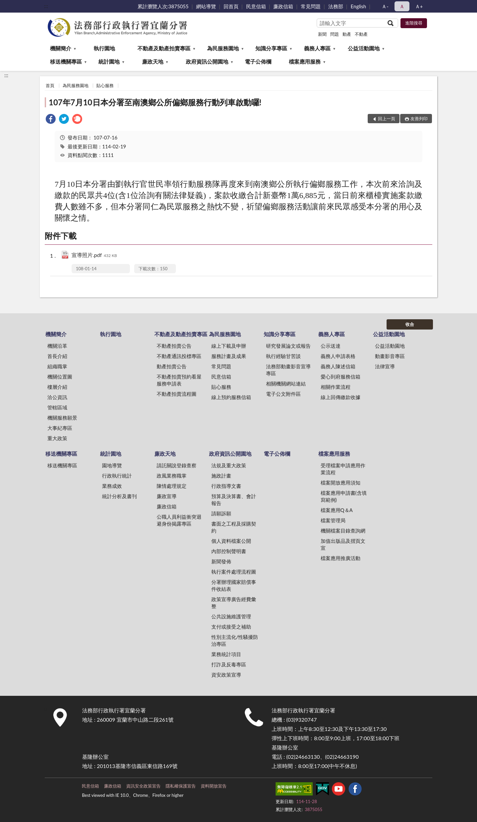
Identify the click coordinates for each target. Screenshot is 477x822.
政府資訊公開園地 (207, 61)
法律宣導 (385, 366)
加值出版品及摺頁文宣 (343, 544)
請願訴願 (221, 513)
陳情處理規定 (171, 486)
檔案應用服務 (305, 61)
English (358, 6)
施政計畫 (221, 476)
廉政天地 (152, 61)
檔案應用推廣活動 (340, 558)
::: (46, 6)
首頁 (50, 85)
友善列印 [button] (419, 118)
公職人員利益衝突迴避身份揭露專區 (179, 520)
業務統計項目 (226, 654)
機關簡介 (60, 48)
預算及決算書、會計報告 (233, 499)
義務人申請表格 (338, 356)
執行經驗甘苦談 (283, 356)
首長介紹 (57, 356)
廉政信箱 (283, 6)
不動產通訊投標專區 (179, 356)
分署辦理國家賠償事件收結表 (233, 585)
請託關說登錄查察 (176, 465)
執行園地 (104, 48)
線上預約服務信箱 (231, 397)
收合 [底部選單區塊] (409, 324)
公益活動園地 (364, 48)
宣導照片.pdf (94, 255)
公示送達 (331, 346)
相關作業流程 (335, 387)
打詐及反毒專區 (228, 664)
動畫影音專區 (390, 356)
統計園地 (109, 61)
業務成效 (112, 486)
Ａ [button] (401, 6)
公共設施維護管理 (231, 616)
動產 (347, 34)
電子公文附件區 (283, 394)
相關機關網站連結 (286, 383)
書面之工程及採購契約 (233, 527)
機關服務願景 (62, 418)
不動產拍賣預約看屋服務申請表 (179, 380)
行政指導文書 (226, 486)
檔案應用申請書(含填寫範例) (344, 496)
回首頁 (231, 6)
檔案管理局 (333, 520)
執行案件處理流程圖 (233, 572)
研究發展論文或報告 (288, 346)
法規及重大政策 (228, 465)
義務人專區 (317, 48)
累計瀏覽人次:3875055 (163, 6)
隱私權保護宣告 (181, 786)
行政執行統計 (117, 476)
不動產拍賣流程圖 (176, 394)
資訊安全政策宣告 (143, 786)
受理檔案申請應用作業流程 (343, 468)
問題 (334, 34)
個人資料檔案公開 (231, 541)
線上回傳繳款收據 (340, 397)
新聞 (322, 34)
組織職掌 (57, 366)
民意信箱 (256, 6)
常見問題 (311, 6)
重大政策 (57, 438)
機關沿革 (57, 346)
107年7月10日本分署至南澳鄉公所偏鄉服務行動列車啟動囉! (155, 102)
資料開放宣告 (214, 786)
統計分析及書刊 (119, 496)
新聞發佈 (221, 561)
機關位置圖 (59, 377)
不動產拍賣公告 (174, 346)
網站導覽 (206, 6)
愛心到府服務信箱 (340, 377)
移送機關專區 (66, 61)
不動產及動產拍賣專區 (163, 48)
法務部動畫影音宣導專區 (288, 369)
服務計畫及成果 (228, 356)
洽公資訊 (57, 397)
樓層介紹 (57, 387)
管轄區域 (57, 407)
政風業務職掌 (171, 476)
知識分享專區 (271, 48)
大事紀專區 (59, 428)
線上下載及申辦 (228, 346)
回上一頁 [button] (386, 118)
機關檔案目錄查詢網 (343, 531)
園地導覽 (112, 465)
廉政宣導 (167, 496)
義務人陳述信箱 (338, 366)
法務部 (335, 6)
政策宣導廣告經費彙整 (233, 602)
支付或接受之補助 (231, 627)
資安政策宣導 (226, 675)
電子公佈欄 (258, 61)
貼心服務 (105, 85)
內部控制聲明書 (228, 551)
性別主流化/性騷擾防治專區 (234, 640)
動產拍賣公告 (171, 366)
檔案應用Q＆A (337, 510)
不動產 (361, 34)
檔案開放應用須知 (340, 483)
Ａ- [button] (385, 6)
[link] (51, 120)
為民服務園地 (223, 48)
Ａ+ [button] (419, 6)
